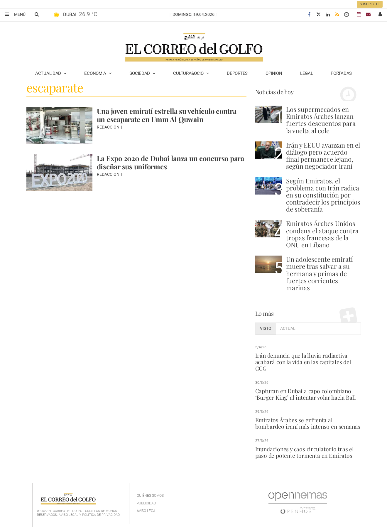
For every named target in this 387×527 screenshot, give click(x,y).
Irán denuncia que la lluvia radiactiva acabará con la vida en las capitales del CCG (302, 362)
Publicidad (146, 503)
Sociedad (140, 73)
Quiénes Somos (150, 496)
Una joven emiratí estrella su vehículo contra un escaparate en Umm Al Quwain (167, 115)
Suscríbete (370, 4)
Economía (95, 73)
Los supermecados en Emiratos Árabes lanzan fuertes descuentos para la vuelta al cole (321, 120)
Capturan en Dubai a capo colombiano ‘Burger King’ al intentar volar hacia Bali (305, 394)
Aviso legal (147, 511)
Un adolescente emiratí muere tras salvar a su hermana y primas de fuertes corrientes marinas (319, 273)
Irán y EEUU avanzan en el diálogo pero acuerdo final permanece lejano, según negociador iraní (323, 156)
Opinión (274, 73)
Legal (306, 73)
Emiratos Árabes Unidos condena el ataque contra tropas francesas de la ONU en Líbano (322, 234)
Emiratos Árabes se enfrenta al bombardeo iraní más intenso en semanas (308, 423)
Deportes (237, 73)
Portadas (341, 73)
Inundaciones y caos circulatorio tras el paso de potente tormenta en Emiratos (304, 452)
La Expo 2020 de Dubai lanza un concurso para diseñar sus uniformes (164, 162)
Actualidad (48, 73)
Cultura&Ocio (189, 73)
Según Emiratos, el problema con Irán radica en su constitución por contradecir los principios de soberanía (323, 195)
